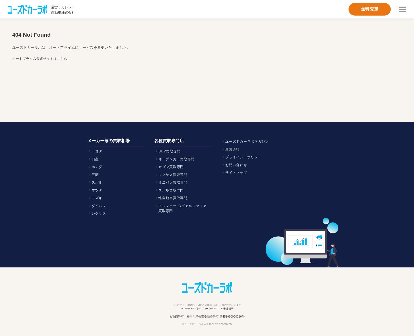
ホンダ (97, 167)
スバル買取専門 (171, 190)
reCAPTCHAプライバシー (194, 308)
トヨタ (97, 151)
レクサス (99, 213)
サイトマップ (236, 173)
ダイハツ (99, 206)
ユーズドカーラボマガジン (247, 141)
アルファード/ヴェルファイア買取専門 (182, 208)
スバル (97, 182)
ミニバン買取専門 (172, 182)
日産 (95, 159)
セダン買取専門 (171, 167)
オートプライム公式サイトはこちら (39, 59)
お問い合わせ (236, 165)
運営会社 (232, 149)
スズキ (97, 198)
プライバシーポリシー (243, 157)
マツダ (97, 190)
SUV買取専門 (169, 151)
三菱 (95, 175)
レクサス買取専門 (172, 175)
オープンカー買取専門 (176, 159)
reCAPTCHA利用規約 (221, 308)
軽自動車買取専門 (172, 198)
